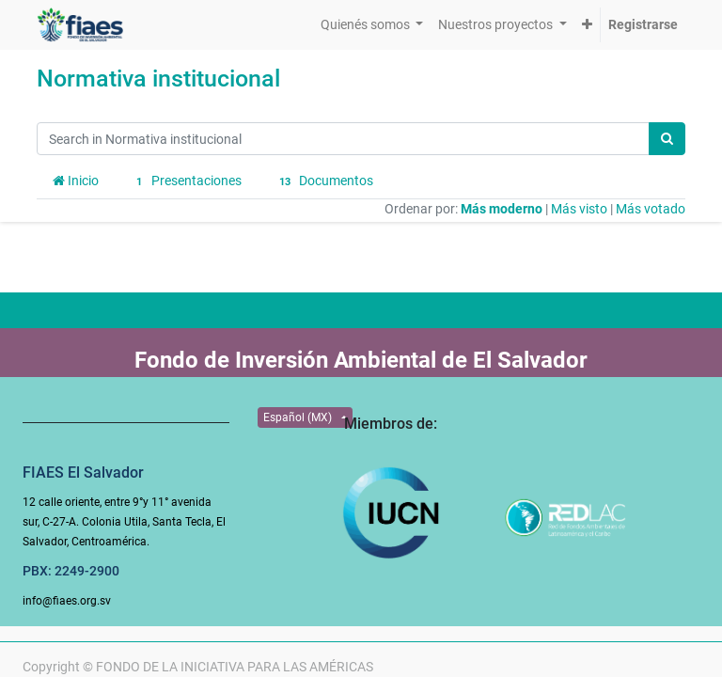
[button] (587, 25)
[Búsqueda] (667, 138)
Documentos (324, 181)
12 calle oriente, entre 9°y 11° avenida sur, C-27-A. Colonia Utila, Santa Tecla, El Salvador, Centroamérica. (124, 522)
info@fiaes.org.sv (67, 600)
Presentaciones (186, 181)
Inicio (76, 180)
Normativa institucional (158, 78)
